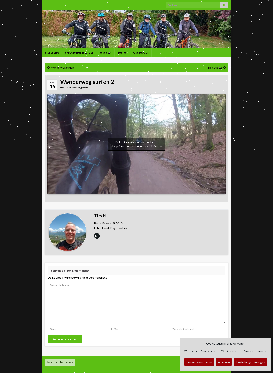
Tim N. (68, 87)
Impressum (66, 362)
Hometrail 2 (215, 67)
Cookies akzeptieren (199, 362)
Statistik (105, 52)
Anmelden (52, 362)
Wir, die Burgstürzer (79, 52)
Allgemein (83, 87)
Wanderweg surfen (62, 67)
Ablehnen (224, 362)
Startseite (52, 52)
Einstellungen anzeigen (250, 362)
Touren (122, 52)
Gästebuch (141, 52)
